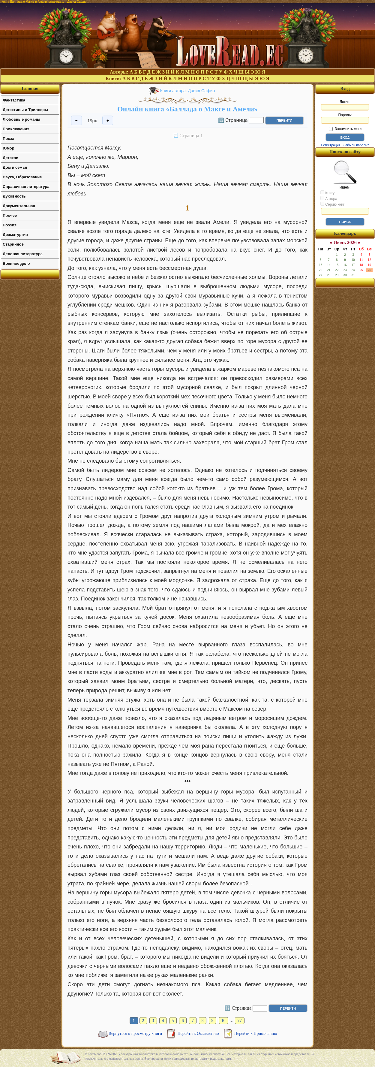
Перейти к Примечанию (255, 1033)
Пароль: (345, 118)
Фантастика (14, 100)
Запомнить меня (345, 129)
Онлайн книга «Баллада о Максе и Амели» (187, 109)
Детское (10, 158)
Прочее (10, 215)
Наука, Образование (22, 177)
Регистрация (330, 145)
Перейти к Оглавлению (199, 1033)
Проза (8, 138)
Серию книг (332, 204)
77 (240, 1020)
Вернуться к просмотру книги (136, 1033)
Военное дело (16, 263)
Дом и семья (15, 167)
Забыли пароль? (356, 145)
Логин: (345, 105)
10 (223, 1020)
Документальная (19, 206)
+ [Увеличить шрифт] (107, 120)
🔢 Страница (233, 119)
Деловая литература (23, 254)
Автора (328, 198)
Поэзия (9, 225)
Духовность (14, 196)
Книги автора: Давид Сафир (187, 90)
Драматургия (15, 234)
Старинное (13, 244)
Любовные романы (21, 119)
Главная (30, 88)
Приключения (16, 129)
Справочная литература (26, 186)
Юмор (8, 148)
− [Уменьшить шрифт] (76, 120)
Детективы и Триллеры (25, 109)
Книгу (327, 192)
